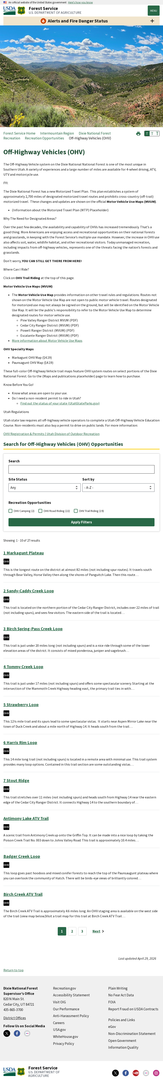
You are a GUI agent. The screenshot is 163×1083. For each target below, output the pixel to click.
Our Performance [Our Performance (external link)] (66, 1009)
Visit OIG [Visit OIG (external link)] (59, 1002)
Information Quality (123, 1047)
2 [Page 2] (72, 931)
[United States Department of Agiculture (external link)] (10, 10)
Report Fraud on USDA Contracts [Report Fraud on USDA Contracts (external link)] (133, 1009)
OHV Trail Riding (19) (91, 511)
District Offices (14, 1018)
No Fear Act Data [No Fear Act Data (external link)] (121, 995)
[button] (138, 133)
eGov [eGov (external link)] (112, 1026)
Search (14, 461)
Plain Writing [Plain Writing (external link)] (118, 988)
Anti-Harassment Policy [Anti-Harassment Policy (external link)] (71, 1015)
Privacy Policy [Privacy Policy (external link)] (63, 1043)
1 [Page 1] (62, 931)
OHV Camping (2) (24, 511)
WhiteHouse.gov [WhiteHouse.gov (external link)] (65, 1036)
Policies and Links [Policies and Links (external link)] (121, 1020)
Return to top (13, 970)
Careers (59, 1022)
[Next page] (99, 931)
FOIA (111, 1002)
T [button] (147, 133)
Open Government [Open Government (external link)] (122, 1040)
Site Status (17, 479)
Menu (153, 11)
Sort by (88, 479)
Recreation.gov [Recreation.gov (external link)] (64, 988)
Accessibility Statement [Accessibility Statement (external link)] (71, 995)
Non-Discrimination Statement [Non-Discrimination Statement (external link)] (132, 1033)
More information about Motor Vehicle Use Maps (47, 340)
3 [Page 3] (82, 931)
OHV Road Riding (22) (57, 511)
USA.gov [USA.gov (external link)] (59, 1029)
